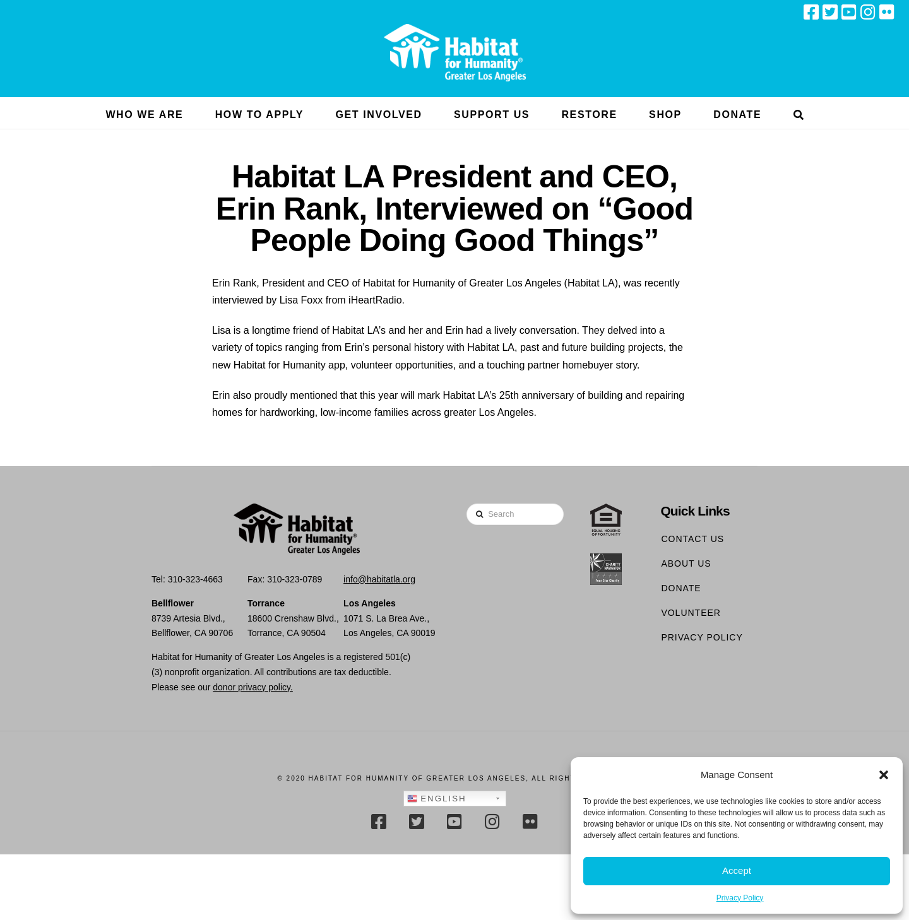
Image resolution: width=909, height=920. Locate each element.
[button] (883, 775)
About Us (686, 563)
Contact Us (692, 539)
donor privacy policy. (253, 687)
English (436, 799)
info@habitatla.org (379, 579)
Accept (736, 870)
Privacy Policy (740, 897)
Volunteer (691, 613)
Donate (681, 588)
